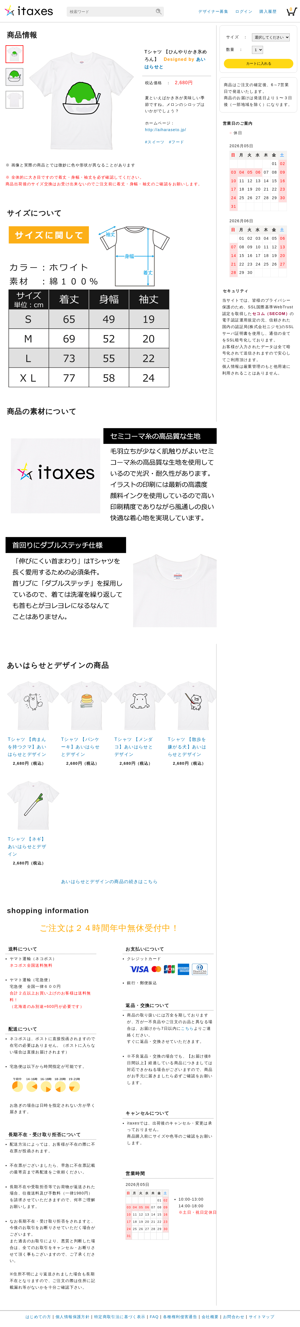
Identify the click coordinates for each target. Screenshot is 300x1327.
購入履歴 (268, 11)
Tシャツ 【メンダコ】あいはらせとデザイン (133, 747)
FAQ (154, 1316)
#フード (176, 142)
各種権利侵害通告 (180, 1316)
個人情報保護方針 (73, 1316)
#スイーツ (155, 142)
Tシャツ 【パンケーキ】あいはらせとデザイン (80, 747)
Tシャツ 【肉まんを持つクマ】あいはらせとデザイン (27, 747)
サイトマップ (261, 1316)
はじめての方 (38, 1316)
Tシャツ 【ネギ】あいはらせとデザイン (27, 846)
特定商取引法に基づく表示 (120, 1316)
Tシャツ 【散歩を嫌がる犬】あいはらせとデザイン (187, 747)
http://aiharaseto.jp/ (165, 130)
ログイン (243, 11)
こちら (187, 1028)
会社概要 (210, 1316)
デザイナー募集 (213, 11)
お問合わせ (233, 1316)
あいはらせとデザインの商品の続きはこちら (109, 881)
